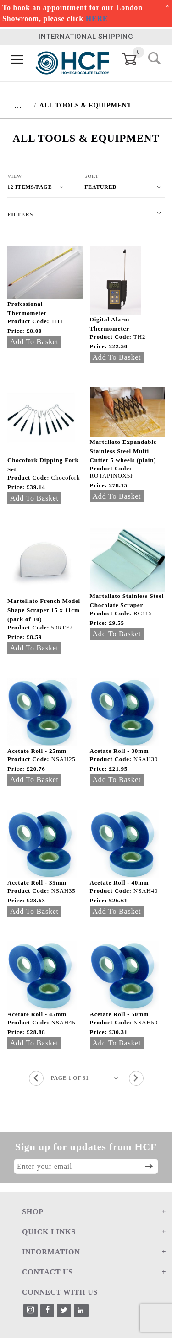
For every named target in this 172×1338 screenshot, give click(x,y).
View (14, 176)
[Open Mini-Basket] (134, 59)
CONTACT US (47, 1272)
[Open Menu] (17, 59)
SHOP (33, 1211)
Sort (91, 176)
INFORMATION (51, 1252)
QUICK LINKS (49, 1232)
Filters (20, 214)
